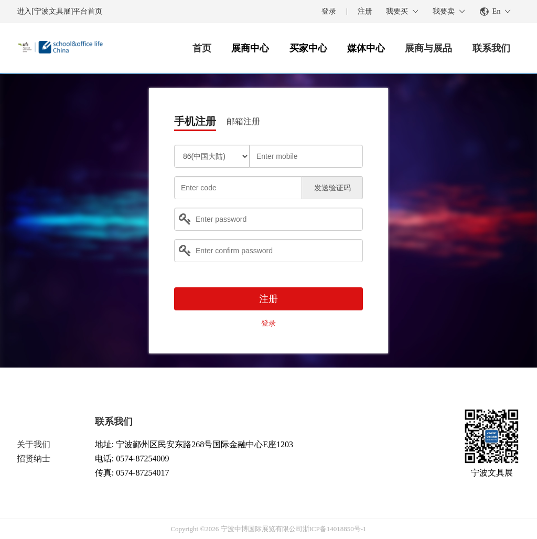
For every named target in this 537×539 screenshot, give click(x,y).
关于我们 (33, 444)
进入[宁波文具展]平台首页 (59, 11)
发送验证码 (332, 188)
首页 (201, 48)
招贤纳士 (33, 458)
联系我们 (491, 48)
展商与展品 (428, 48)
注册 (365, 11)
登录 (328, 11)
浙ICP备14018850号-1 (335, 529)
